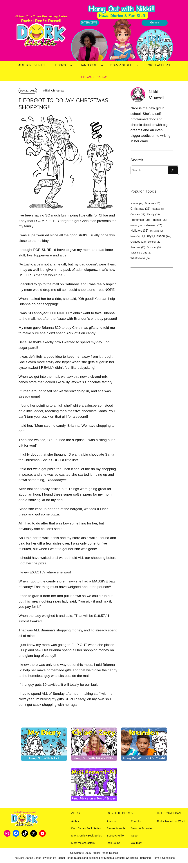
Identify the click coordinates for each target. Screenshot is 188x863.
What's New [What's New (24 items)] (141, 258)
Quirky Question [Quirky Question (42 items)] (156, 236)
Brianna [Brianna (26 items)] (152, 203)
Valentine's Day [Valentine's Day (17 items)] (141, 253)
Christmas (57, 90)
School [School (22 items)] (154, 242)
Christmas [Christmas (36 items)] (141, 208)
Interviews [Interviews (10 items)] (156, 231)
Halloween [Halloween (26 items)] (153, 225)
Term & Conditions (164, 857)
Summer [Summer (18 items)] (154, 247)
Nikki (46, 90)
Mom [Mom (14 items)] (135, 236)
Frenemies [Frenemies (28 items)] (140, 220)
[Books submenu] (71, 65)
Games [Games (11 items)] (136, 225)
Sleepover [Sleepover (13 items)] (138, 247)
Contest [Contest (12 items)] (158, 209)
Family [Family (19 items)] (153, 214)
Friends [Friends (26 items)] (159, 220)
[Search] (173, 170)
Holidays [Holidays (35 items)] (139, 230)
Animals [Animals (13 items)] (137, 203)
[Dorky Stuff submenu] (137, 65)
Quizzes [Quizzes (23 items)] (138, 242)
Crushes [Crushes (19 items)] (138, 214)
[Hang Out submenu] (102, 65)
